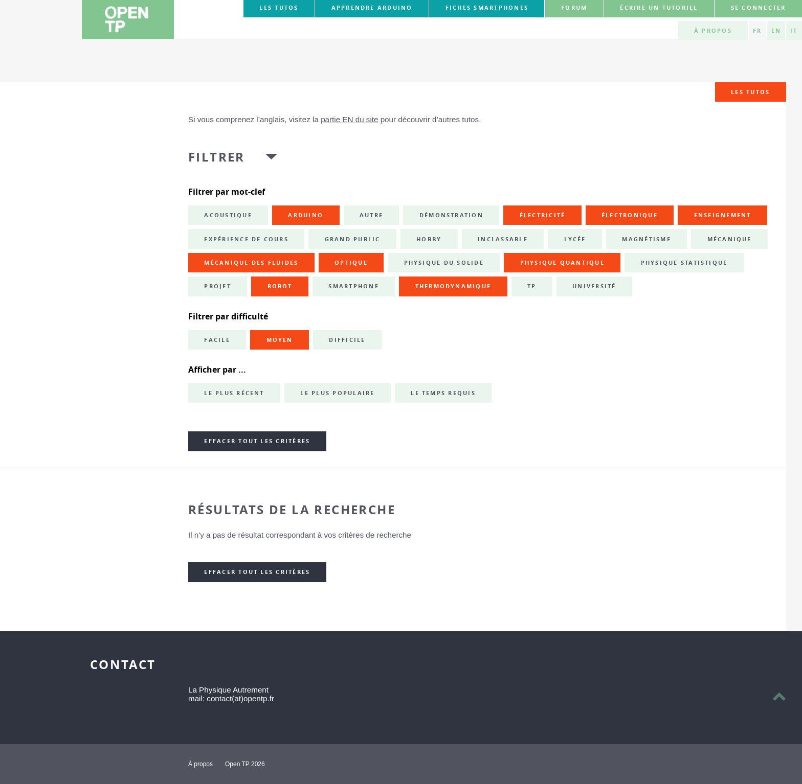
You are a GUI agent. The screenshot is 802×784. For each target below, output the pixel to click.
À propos (713, 31)
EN (776, 31)
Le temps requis (443, 393)
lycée (575, 239)
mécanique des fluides (251, 263)
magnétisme (646, 239)
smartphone (353, 286)
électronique (630, 215)
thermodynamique (453, 286)
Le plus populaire (337, 393)
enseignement (722, 215)
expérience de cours (246, 239)
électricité (543, 215)
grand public (353, 239)
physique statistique (684, 263)
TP (531, 286)
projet (217, 286)
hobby (428, 239)
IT (793, 31)
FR (757, 31)
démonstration (451, 215)
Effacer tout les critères (257, 441)
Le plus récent (234, 393)
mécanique (729, 239)
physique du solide (444, 263)
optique (351, 263)
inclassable (503, 239)
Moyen (279, 340)
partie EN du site (349, 119)
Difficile (347, 340)
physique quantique (562, 263)
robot (280, 286)
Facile (217, 340)
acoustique (228, 215)
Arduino (305, 215)
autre (371, 215)
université (594, 286)
